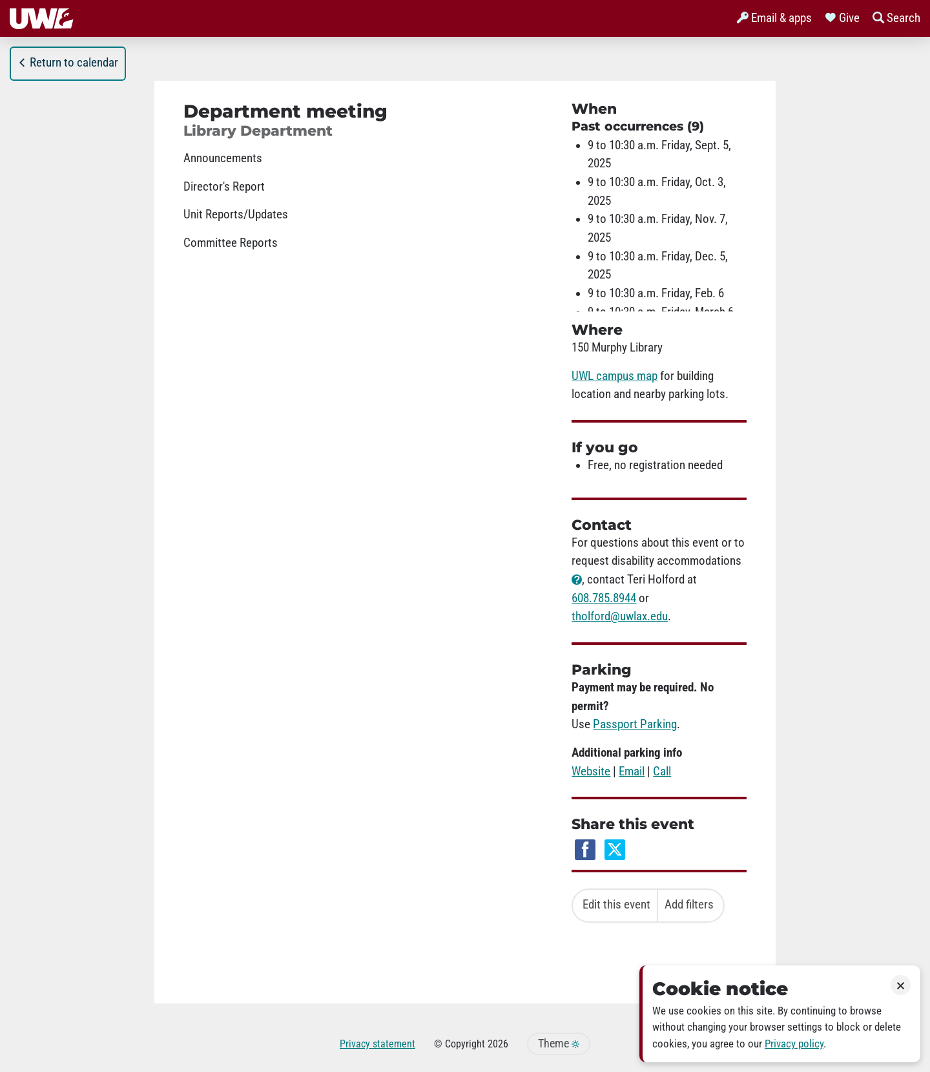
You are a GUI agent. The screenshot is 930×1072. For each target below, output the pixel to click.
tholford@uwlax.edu (620, 616)
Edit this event (616, 905)
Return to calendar (67, 63)
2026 (498, 1044)
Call (662, 771)
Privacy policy (794, 1044)
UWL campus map (614, 376)
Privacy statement (377, 1044)
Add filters (689, 905)
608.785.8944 (604, 598)
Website (591, 771)
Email (632, 771)
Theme (558, 1043)
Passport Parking (635, 724)
